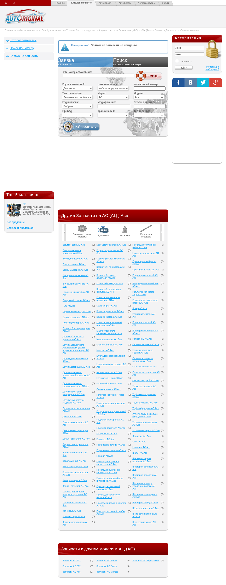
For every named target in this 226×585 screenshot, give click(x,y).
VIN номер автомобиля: (77, 72)
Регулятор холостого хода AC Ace (143, 293)
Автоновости (105, 3)
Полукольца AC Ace (107, 433)
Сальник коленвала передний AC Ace (142, 359)
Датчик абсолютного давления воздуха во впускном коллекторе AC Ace (76, 349)
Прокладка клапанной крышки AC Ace (108, 487)
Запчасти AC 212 (72, 560)
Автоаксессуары (146, 3)
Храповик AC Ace (141, 436)
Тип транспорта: (72, 93)
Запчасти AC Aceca (107, 560)
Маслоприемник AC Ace (109, 339)
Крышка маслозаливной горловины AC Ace (109, 323)
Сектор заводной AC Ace (145, 380)
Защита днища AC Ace (75, 461)
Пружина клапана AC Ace (145, 269)
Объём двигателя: (145, 102)
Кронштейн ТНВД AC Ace (110, 283)
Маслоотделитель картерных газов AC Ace (109, 332)
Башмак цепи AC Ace (74, 244)
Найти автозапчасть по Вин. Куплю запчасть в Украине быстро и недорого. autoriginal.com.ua (66, 30)
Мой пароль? (212, 69)
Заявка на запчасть (24, 56)
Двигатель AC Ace (72, 416)
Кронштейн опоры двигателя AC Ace (106, 276)
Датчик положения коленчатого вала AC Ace (76, 384)
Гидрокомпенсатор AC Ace (77, 311)
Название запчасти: (110, 84)
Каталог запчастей (81, 2)
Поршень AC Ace (106, 439)
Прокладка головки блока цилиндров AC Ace (110, 479)
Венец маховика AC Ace (75, 270)
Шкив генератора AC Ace (145, 508)
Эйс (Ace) (146, 30)
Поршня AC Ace (105, 456)
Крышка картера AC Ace (109, 317)
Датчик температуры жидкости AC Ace (73, 401)
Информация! (80, 45)
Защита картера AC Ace (75, 466)
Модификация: (107, 102)
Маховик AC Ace (105, 350)
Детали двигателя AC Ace (76, 438)
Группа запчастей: (73, 84)
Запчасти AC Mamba (107, 571)
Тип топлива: (142, 111)
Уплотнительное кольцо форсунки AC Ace (145, 415)
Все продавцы (15, 222)
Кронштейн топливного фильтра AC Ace (109, 290)
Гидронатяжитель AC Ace (76, 317)
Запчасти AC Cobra (107, 566)
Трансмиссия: (106, 111)
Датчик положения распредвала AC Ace (74, 393)
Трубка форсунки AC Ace (145, 408)
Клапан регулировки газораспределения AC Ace (75, 494)
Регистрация (212, 66)
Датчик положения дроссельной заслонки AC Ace (76, 375)
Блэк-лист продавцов (20, 227)
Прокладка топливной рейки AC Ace (144, 246)
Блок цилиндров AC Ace (75, 258)
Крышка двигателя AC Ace (110, 311)
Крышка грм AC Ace (107, 305)
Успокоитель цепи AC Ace (146, 430)
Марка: (102, 93)
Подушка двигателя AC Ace (111, 428)
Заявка (85, 62)
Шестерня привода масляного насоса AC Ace (143, 486)
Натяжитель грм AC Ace (109, 372)
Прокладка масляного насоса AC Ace (108, 496)
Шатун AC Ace (139, 453)
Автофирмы (125, 3)
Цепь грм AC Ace (141, 447)
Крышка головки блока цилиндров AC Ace (108, 298)
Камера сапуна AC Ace (75, 480)
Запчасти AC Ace (72, 571)
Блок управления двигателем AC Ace (73, 251)
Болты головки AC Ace (74, 264)
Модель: (139, 93)
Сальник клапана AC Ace (145, 344)
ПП (24, 204)
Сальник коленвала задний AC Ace (142, 351)
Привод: (67, 111)
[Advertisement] (29, 126)
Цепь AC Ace (139, 441)
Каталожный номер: (146, 84)
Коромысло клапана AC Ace (111, 244)
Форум (165, 3)
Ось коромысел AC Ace (109, 389)
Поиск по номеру (22, 48)
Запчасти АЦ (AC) (128, 30)
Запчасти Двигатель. (166, 30)
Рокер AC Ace (139, 308)
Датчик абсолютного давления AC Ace (73, 337)
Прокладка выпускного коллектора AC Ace (109, 471)
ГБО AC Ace (69, 306)
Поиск (140, 62)
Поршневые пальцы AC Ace (111, 450)
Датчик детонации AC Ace (76, 367)
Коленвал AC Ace (72, 511)
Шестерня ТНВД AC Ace (145, 502)
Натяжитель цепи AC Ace (110, 378)
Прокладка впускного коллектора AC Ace (108, 462)
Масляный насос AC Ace (110, 344)
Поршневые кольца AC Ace (111, 444)
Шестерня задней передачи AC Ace (141, 459)
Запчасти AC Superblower (145, 560)
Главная (60, 3)
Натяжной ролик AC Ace (109, 383)
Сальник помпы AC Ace (144, 366)
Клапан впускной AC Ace (76, 486)
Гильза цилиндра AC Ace (76, 322)
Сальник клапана (189, 30)
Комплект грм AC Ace (74, 516)
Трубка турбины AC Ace (144, 402)
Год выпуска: (70, 102)
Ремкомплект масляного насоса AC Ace (145, 301)
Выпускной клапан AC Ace (76, 300)
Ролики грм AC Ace (142, 339)
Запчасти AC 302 (72, 566)
